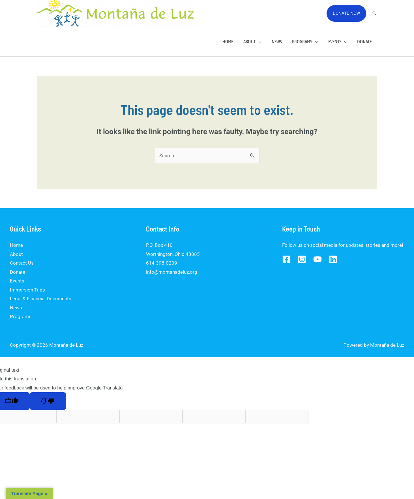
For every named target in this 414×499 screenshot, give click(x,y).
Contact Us (22, 263)
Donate (365, 41)
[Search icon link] (374, 13)
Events (335, 41)
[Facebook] (286, 259)
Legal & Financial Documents (40, 298)
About (253, 41)
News (279, 41)
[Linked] (333, 259)
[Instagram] (302, 259)
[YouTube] (317, 259)
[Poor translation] (48, 401)
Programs (304, 41)
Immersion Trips (27, 290)
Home (231, 41)
